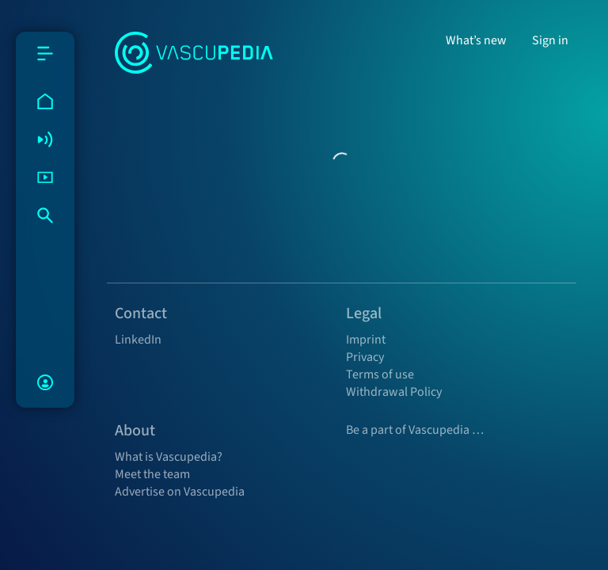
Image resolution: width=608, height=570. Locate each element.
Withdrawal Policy (394, 392)
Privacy (365, 357)
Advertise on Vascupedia (180, 491)
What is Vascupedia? (168, 457)
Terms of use (380, 374)
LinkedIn (138, 339)
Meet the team (152, 474)
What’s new (476, 40)
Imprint (366, 339)
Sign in (550, 40)
